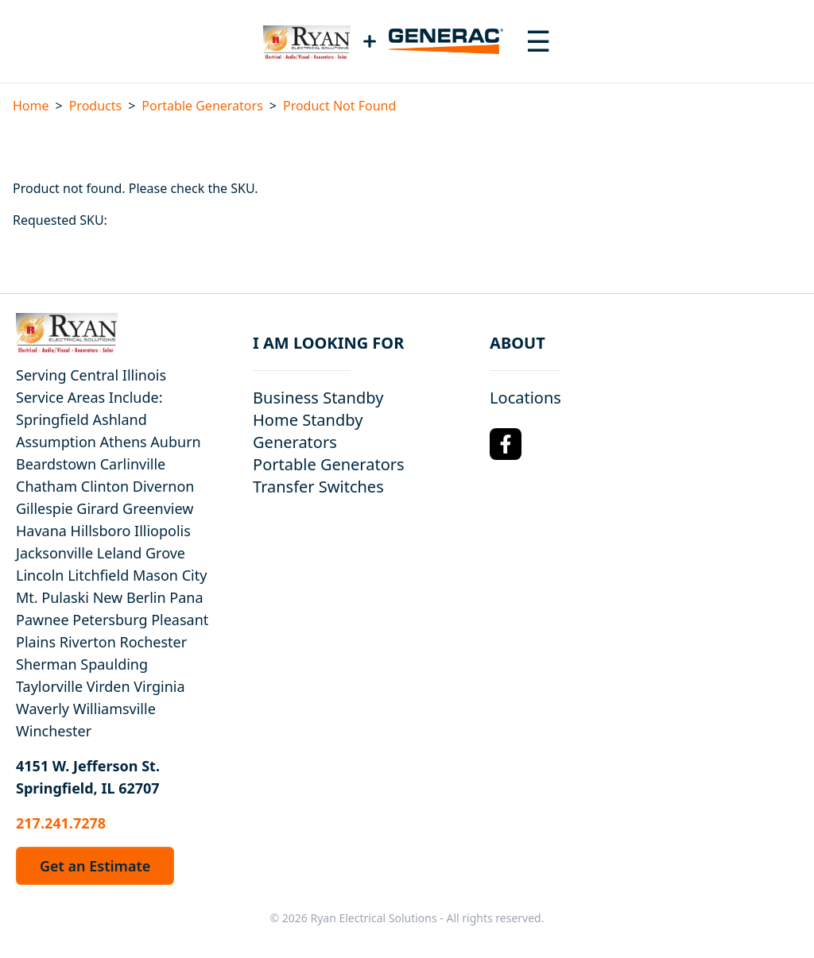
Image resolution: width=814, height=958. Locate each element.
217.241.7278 (61, 822)
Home (31, 105)
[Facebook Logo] (505, 444)
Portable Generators (201, 105)
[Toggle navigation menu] (538, 41)
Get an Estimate (95, 865)
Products (95, 105)
